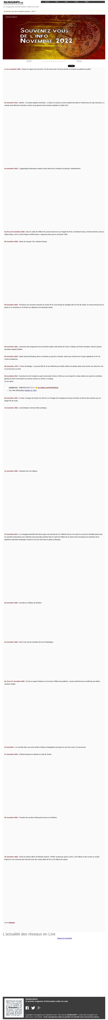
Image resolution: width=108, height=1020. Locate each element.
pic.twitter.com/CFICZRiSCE (48, 387)
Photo (66, 1)
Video (56, 1)
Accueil (47, 1)
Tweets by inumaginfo (64, 938)
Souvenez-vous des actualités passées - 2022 (19, 11)
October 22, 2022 (30, 390)
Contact (76, 1)
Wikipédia (12, 922)
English (86, 1)
